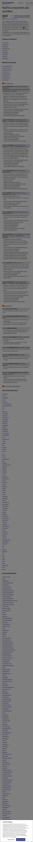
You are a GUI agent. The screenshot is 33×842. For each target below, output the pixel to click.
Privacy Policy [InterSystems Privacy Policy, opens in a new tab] (13, 838)
